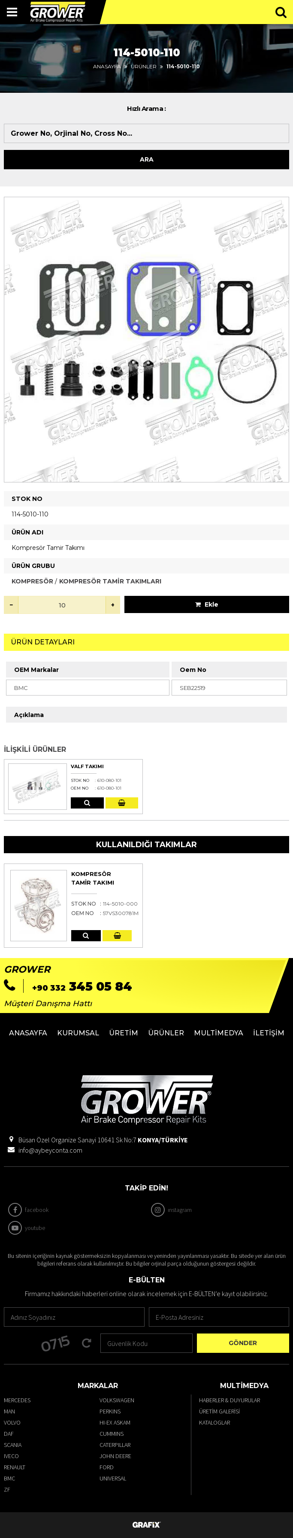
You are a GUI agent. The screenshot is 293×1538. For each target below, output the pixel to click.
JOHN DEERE (115, 1456)
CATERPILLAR (115, 1445)
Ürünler (144, 66)
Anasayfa (107, 66)
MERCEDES (17, 1400)
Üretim (123, 1033)
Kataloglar (214, 1422)
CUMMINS (112, 1433)
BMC (9, 1478)
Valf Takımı (87, 766)
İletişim (268, 1033)
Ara (147, 159)
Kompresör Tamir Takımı (92, 878)
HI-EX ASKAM (115, 1422)
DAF (9, 1433)
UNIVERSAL (113, 1478)
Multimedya (218, 1033)
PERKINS (110, 1411)
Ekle (206, 604)
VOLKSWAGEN (117, 1400)
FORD (107, 1467)
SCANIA (12, 1445)
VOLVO (12, 1422)
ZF (7, 1489)
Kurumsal (78, 1033)
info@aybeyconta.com (50, 1150)
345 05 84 (82, 986)
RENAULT (14, 1467)
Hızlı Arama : (146, 108)
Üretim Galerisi (219, 1411)
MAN (9, 1411)
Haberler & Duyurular (229, 1400)
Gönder (243, 1343)
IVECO (11, 1456)
